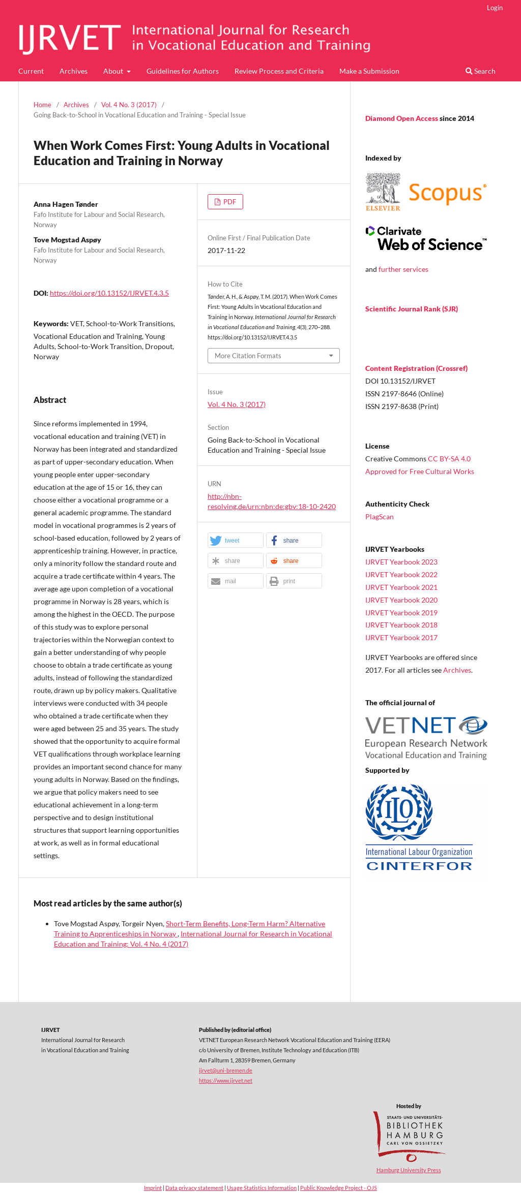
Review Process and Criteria (279, 71)
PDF (229, 202)
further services (403, 269)
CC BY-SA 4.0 (449, 458)
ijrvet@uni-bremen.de (225, 1070)
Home (42, 105)
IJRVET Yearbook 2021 (401, 587)
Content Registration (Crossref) (416, 368)
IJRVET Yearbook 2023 (401, 561)
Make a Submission (369, 71)
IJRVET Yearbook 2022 (401, 574)
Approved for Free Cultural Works (419, 471)
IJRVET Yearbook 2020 (401, 599)
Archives (74, 71)
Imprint (153, 1187)
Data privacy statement (194, 1187)
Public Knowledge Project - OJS (338, 1187)
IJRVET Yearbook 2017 (401, 637)
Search (481, 71)
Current (31, 71)
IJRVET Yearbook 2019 (401, 612)
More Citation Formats (248, 356)
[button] (235, 540)
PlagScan (379, 516)
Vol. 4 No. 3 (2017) (129, 105)
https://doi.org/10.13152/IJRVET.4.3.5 (109, 293)
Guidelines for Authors (183, 71)
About (114, 71)
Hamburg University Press (409, 1170)
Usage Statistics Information (262, 1187)
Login (495, 8)
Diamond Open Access (402, 118)
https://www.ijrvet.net (225, 1080)
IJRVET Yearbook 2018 (401, 624)
